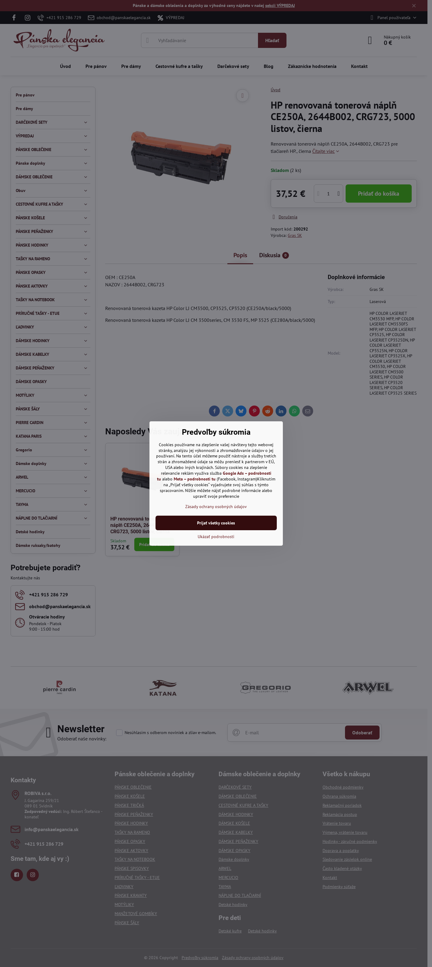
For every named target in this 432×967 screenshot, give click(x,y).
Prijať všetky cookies (216, 523)
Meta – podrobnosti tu (195, 479)
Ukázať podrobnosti (216, 536)
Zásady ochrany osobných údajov (216, 506)
